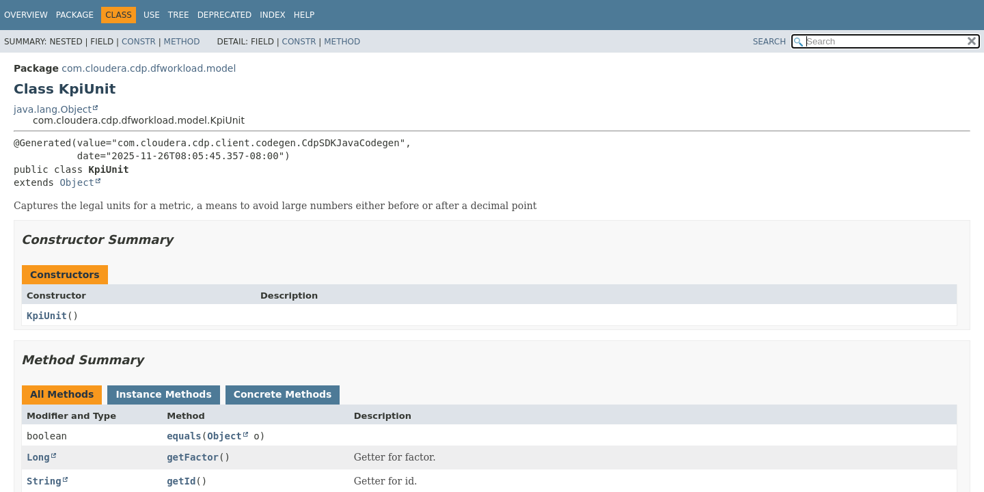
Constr (139, 41)
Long (38, 457)
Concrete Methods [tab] (283, 394)
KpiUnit (47, 315)
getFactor (193, 457)
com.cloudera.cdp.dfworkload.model (149, 68)
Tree (178, 15)
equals (184, 435)
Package (75, 15)
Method (182, 41)
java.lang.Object (53, 109)
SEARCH (770, 41)
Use (152, 15)
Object (76, 182)
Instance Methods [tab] (163, 394)
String (44, 481)
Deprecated (224, 15)
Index (273, 15)
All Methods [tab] (62, 394)
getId (181, 481)
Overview (26, 15)
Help (304, 15)
